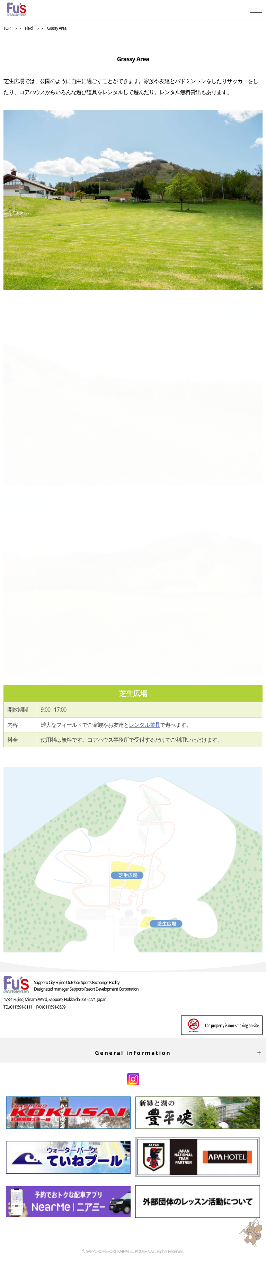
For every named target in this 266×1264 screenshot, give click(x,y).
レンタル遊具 (144, 725)
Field (29, 28)
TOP (6, 28)
